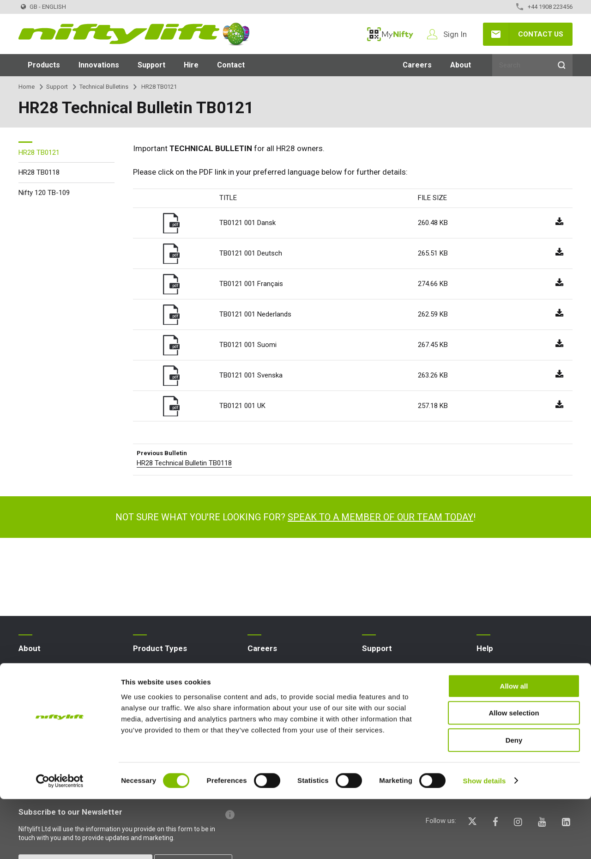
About (460, 65)
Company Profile (43, 669)
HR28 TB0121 (39, 152)
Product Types (160, 648)
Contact (231, 65)
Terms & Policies (44, 714)
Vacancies (263, 684)
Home (26, 86)
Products (44, 65)
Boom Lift (148, 699)
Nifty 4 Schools (41, 699)
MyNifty (390, 34)
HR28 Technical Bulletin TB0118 (184, 463)
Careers (417, 65)
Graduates (263, 714)
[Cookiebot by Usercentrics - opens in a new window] (59, 841)
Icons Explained (500, 699)
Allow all (514, 746)
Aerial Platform (156, 684)
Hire (191, 65)
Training (374, 684)
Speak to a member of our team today (380, 517)
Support (151, 65)
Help (484, 648)
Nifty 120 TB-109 (44, 193)
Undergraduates (271, 699)
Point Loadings (384, 699)
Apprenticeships (271, 669)
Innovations (98, 65)
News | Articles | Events (54, 684)
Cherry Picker (153, 714)
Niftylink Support (387, 714)
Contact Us (540, 34)
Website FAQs (497, 669)
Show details (484, 841)
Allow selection (513, 773)
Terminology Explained (510, 684)
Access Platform (159, 669)
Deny (514, 800)
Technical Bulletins (103, 86)
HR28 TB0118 (39, 172)
